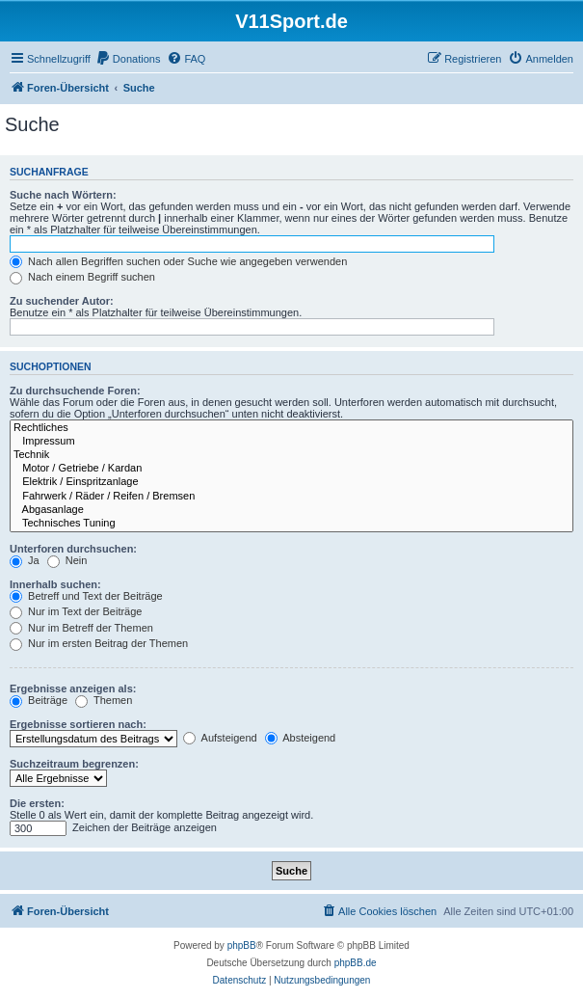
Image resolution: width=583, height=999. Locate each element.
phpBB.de (355, 963)
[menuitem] (128, 58)
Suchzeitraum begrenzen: (74, 764)
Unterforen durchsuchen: (73, 548)
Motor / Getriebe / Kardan (291, 468)
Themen (103, 700)
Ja (25, 560)
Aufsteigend (220, 737)
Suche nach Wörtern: (63, 195)
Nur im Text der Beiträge (76, 611)
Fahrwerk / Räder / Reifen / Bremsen (291, 496)
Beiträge (38, 700)
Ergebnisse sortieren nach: (78, 724)
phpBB (241, 945)
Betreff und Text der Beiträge (86, 596)
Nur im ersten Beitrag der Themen (99, 643)
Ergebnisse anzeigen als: (73, 688)
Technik (291, 455)
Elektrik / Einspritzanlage (291, 482)
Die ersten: (37, 803)
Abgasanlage (291, 510)
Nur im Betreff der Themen (81, 628)
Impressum (291, 441)
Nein (67, 560)
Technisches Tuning (291, 523)
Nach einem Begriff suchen (82, 277)
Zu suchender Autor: (62, 301)
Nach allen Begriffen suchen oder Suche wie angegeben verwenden (178, 261)
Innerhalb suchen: (55, 584)
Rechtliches (291, 428)
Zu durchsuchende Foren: (75, 390)
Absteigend (300, 737)
